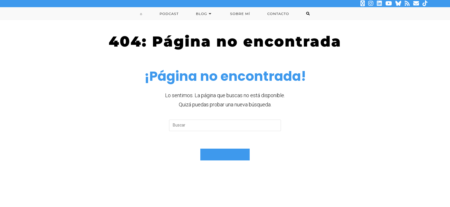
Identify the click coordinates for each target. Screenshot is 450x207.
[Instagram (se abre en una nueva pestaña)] (370, 3)
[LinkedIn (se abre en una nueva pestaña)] (379, 3)
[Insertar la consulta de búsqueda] (225, 125)
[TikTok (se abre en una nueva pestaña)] (424, 3)
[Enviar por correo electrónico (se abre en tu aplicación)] (416, 3)
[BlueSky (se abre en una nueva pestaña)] (398, 3)
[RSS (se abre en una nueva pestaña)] (407, 3)
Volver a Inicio (225, 154)
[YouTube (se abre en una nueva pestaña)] (389, 3)
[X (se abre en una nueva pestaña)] (362, 3)
